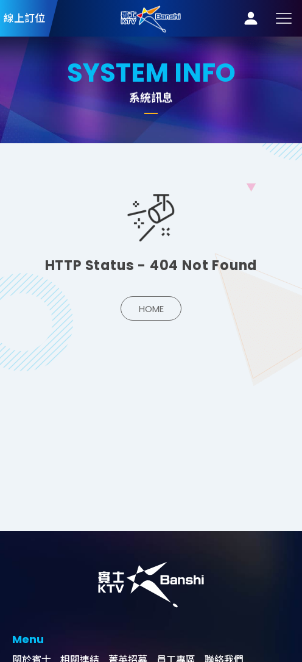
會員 (250, 18)
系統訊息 (151, 18)
